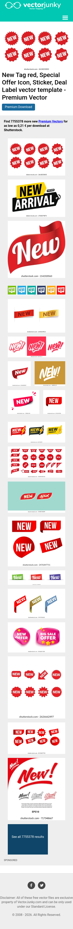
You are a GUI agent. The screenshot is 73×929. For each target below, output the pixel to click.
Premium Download (18, 107)
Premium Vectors (51, 121)
